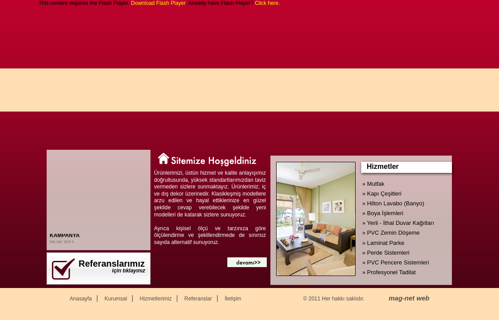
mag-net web (409, 298)
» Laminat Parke (383, 243)
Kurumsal (115, 299)
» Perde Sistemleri (385, 252)
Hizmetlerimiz (156, 299)
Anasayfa (81, 299)
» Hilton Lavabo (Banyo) (393, 203)
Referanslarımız (112, 263)
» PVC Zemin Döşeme (391, 232)
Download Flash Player (158, 3)
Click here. (267, 3)
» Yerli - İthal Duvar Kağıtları (398, 223)
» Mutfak (373, 183)
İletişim (233, 299)
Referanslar (198, 299)
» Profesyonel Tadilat (389, 272)
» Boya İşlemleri (382, 213)
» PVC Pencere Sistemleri (395, 262)
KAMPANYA (64, 236)
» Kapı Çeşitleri (381, 193)
